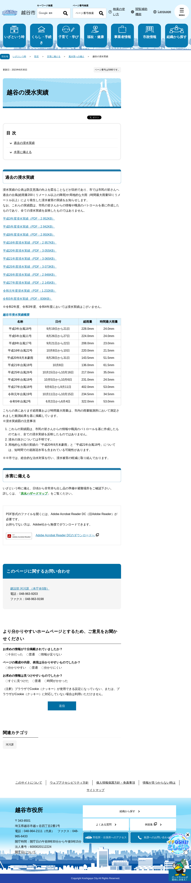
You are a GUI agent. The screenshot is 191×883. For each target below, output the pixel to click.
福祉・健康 (95, 32)
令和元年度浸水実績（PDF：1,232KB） (29, 290)
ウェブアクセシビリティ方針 (69, 782)
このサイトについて (28, 782)
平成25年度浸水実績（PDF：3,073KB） (30, 266)
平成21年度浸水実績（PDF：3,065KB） (30, 258)
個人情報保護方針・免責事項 (115, 782)
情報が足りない (51, 654)
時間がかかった (57, 680)
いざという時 (14, 32)
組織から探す (176, 32)
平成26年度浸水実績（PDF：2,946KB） (30, 274)
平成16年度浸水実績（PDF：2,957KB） (30, 242)
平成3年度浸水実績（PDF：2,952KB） (29, 218)
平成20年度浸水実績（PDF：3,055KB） (30, 250)
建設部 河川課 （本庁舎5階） (29, 588)
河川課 (10, 744)
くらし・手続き (41, 35)
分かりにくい (53, 667)
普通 (32, 654)
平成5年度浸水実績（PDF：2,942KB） (29, 226)
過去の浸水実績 (24, 142)
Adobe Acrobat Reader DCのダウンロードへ (67, 535)
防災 (36, 56)
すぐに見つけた (18, 680)
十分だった (15, 654)
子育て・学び (68, 32)
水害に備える (23, 152)
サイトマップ (95, 790)
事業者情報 (122, 32)
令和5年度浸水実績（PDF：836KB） (27, 298)
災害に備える (53, 56)
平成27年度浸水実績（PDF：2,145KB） (30, 282)
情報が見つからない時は (159, 782)
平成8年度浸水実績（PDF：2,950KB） (29, 234)
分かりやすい (17, 667)
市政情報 (149, 32)
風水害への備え (76, 56)
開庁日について (25, 852)
